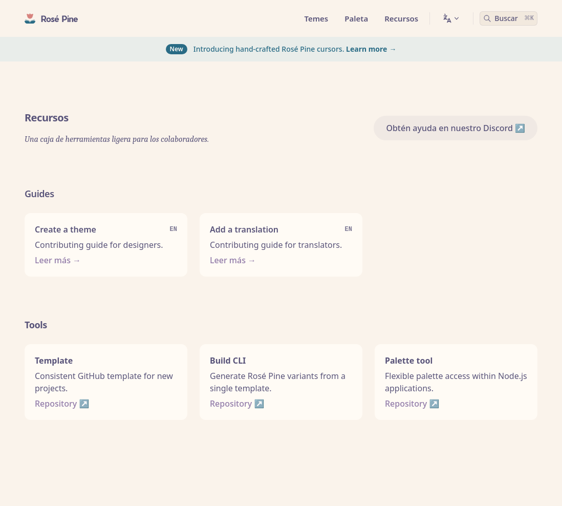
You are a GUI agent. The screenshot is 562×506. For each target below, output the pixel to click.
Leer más (53, 260)
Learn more (366, 49)
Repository (56, 403)
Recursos (401, 18)
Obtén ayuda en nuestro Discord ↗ (455, 128)
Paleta (356, 18)
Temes (316, 18)
